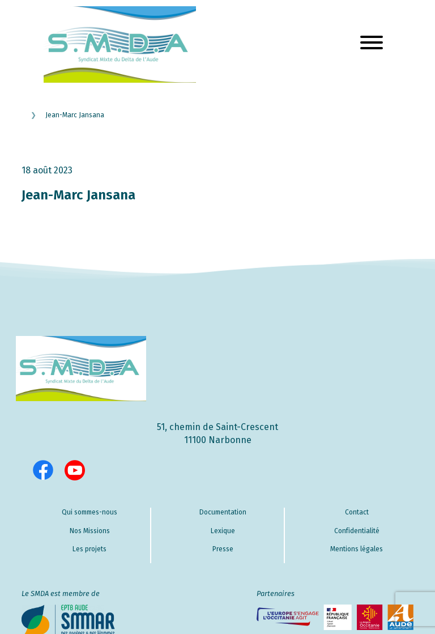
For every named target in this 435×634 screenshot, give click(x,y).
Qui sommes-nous (89, 512)
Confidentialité (356, 531)
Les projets (89, 549)
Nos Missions (90, 531)
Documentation (222, 512)
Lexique (223, 531)
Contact (357, 512)
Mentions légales (356, 549)
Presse (222, 549)
